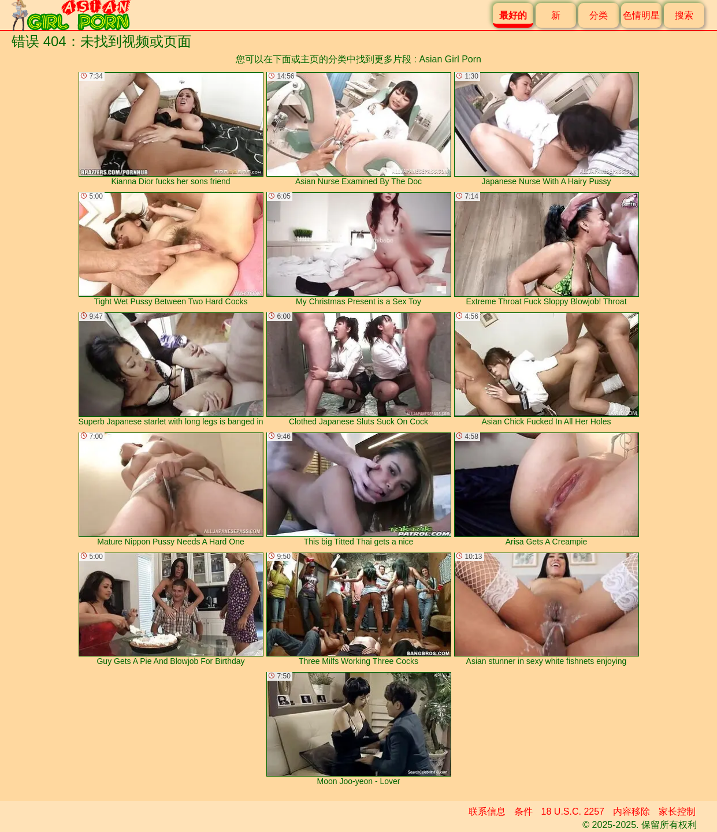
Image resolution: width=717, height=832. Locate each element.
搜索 (684, 15)
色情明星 (641, 15)
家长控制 (677, 811)
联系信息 (487, 811)
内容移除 (631, 811)
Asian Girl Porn (450, 59)
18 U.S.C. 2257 (572, 811)
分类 (598, 15)
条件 (523, 811)
